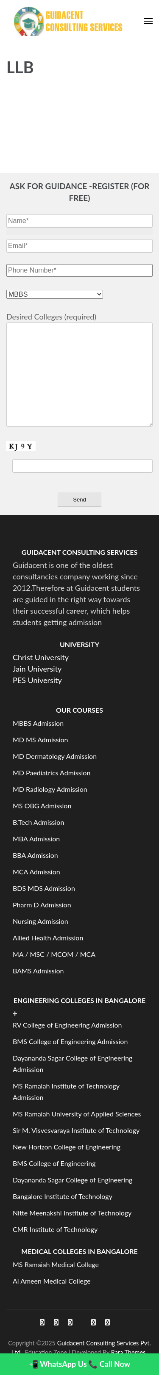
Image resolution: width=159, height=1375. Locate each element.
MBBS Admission (38, 723)
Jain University (37, 668)
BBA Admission (35, 855)
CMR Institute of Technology (55, 1229)
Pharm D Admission (42, 905)
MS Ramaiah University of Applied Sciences (77, 1114)
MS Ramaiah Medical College (56, 1264)
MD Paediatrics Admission (51, 773)
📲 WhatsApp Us (58, 1364)
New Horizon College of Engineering (66, 1147)
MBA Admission (36, 839)
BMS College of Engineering (54, 1163)
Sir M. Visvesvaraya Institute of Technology (76, 1130)
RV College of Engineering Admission (67, 1025)
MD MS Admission (40, 740)
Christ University (41, 657)
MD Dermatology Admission (55, 756)
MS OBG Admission (42, 806)
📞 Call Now (109, 1364)
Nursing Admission (40, 921)
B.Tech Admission (38, 822)
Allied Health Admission (48, 938)
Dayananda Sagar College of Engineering (72, 1180)
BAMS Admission (38, 971)
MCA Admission (36, 872)
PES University (37, 680)
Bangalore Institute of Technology (62, 1196)
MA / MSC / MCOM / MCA (54, 954)
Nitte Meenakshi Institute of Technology (72, 1213)
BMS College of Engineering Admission (70, 1041)
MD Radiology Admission (50, 789)
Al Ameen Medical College (52, 1281)
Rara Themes (128, 1352)
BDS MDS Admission (44, 888)
